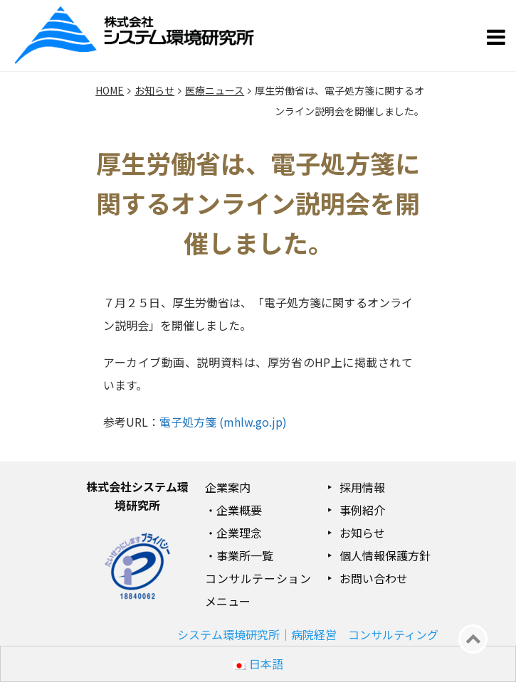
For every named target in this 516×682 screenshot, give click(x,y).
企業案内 (228, 487)
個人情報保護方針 (385, 555)
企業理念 (239, 532)
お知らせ (362, 532)
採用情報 (362, 487)
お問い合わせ (373, 578)
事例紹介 (362, 509)
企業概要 (239, 509)
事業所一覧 (244, 555)
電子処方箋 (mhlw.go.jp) (223, 421)
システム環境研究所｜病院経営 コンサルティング (307, 634)
